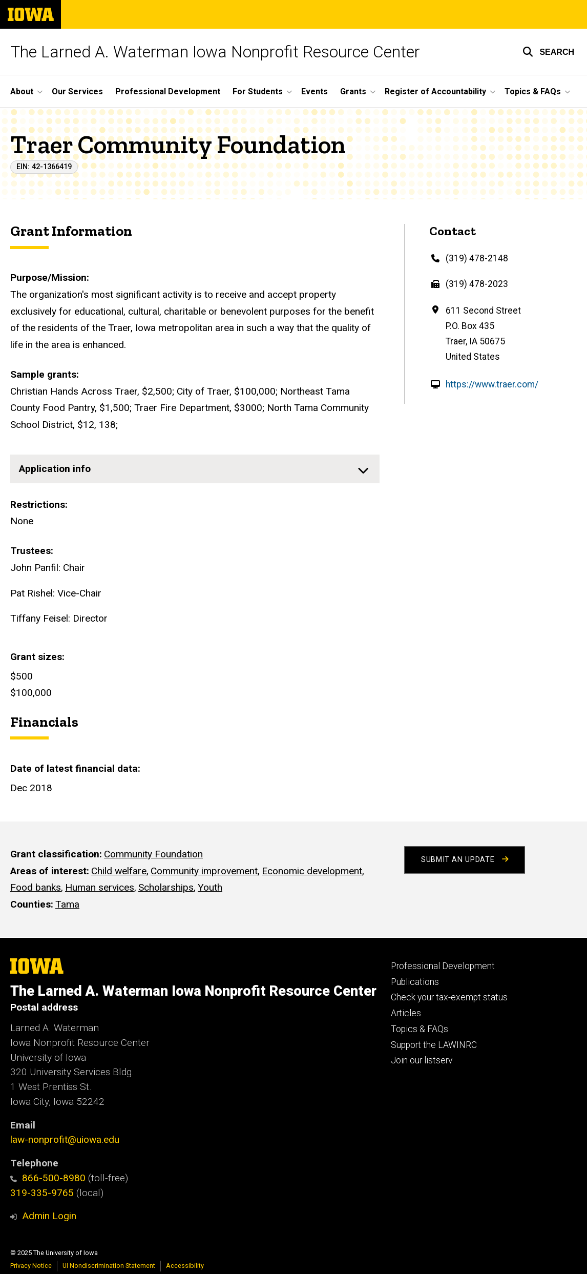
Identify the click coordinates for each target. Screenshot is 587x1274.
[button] (548, 52)
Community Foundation (153, 854)
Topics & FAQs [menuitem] (533, 91)
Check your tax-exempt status (449, 997)
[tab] (195, 469)
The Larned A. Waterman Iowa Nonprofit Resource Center (215, 52)
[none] (195, 469)
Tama (67, 904)
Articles (406, 1013)
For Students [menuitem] (258, 91)
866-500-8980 (48, 1178)
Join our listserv (421, 1060)
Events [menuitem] (314, 91)
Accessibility (185, 1265)
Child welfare (118, 870)
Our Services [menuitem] (77, 91)
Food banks (35, 887)
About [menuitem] (21, 91)
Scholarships (166, 887)
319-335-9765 (42, 1193)
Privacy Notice (31, 1265)
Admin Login (49, 1216)
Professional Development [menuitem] (167, 91)
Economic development (312, 870)
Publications (415, 982)
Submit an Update (464, 859)
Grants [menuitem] (353, 91)
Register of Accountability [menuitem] (435, 91)
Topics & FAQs (419, 1029)
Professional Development (443, 966)
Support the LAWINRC (434, 1045)
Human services (99, 887)
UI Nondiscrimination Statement (108, 1265)
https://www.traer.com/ (492, 384)
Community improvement (204, 870)
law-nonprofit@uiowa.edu (64, 1139)
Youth (210, 887)
